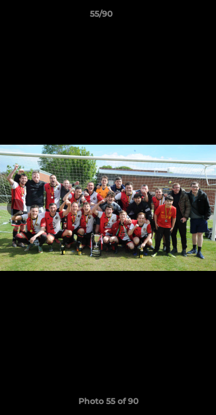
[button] (174, 17)
